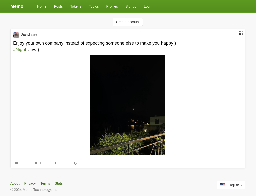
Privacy (30, 183)
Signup (131, 6)
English (231, 185)
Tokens (75, 6)
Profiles (112, 6)
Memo (17, 6)
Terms (45, 183)
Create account (128, 22)
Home (41, 6)
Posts (58, 6)
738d (34, 34)
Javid (25, 34)
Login (148, 6)
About (15, 183)
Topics (94, 6)
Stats (59, 183)
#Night (19, 49)
